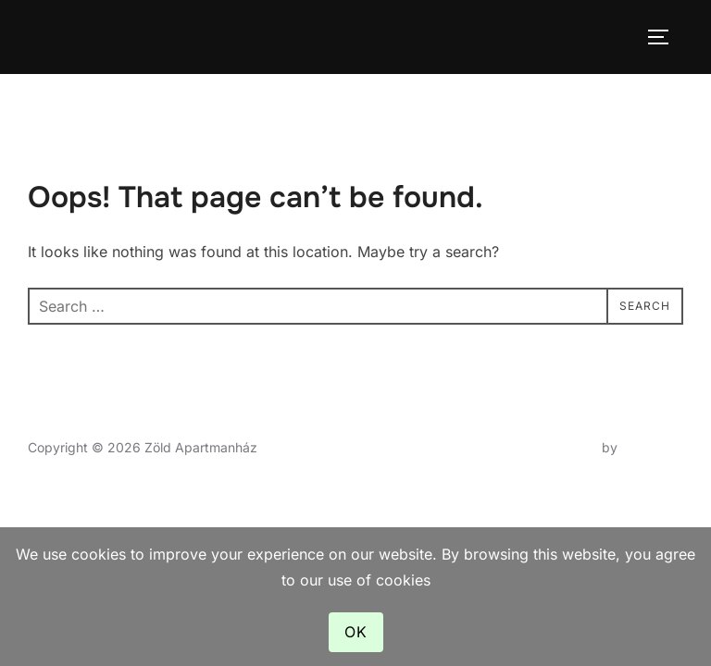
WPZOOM (652, 447)
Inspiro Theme (555, 447)
